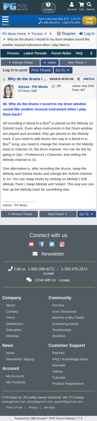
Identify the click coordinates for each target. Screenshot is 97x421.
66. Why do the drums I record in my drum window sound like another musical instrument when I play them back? (44, 109)
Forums (37, 34)
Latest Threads (35, 53)
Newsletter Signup (20, 359)
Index (49, 62)
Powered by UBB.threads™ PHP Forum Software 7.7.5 (48, 418)
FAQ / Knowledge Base (70, 359)
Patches (58, 353)
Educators (14, 330)
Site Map (49, 407)
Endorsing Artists (65, 324)
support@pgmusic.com (68, 401)
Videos (57, 371)
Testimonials (62, 330)
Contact (12, 311)
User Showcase (64, 311)
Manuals (59, 365)
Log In (87, 34)
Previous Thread (20, 62)
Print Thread (41, 70)
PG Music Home (14, 34)
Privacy (33, 407)
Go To (63, 70)
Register (66, 34)
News (10, 353)
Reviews (59, 336)
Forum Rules (61, 53)
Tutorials (59, 377)
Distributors (15, 324)
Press (10, 317)
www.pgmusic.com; (14, 401)
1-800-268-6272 (51, 22)
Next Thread (78, 62)
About (10, 305)
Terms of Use (14, 407)
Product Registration (68, 383)
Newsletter (52, 253)
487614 (89, 79)
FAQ (79, 53)
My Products (15, 382)
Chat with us (45, 280)
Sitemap (12, 336)
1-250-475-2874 (71, 22)
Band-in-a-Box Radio (68, 317)
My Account (15, 376)
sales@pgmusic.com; (40, 401)
